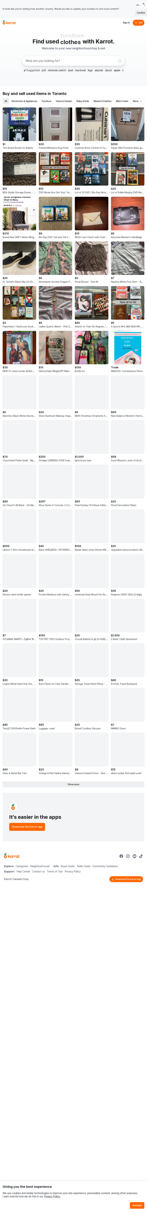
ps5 (44, 70)
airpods (99, 70)
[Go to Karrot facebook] (121, 856)
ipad (70, 70)
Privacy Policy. (52, 1196)
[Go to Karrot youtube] (134, 856)
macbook (80, 70)
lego (90, 70)
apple (117, 70)
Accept (137, 1205)
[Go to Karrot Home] (12, 856)
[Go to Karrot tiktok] (141, 856)
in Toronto (57, 93)
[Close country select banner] (143, 3)
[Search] (120, 61)
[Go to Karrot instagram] (128, 856)
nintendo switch (57, 70)
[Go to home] (9, 22)
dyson (108, 70)
